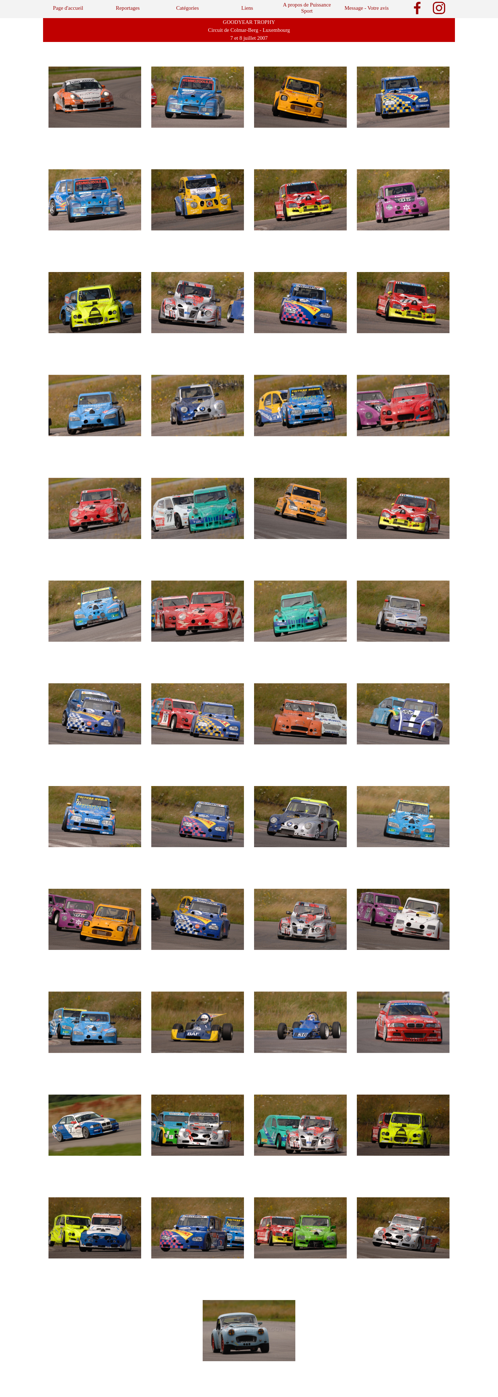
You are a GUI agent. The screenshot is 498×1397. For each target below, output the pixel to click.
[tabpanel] (249, 30)
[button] (94, 97)
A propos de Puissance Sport (307, 8)
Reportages (128, 8)
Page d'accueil (68, 8)
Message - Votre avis (367, 8)
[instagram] (439, 8)
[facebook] (417, 8)
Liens (247, 8)
